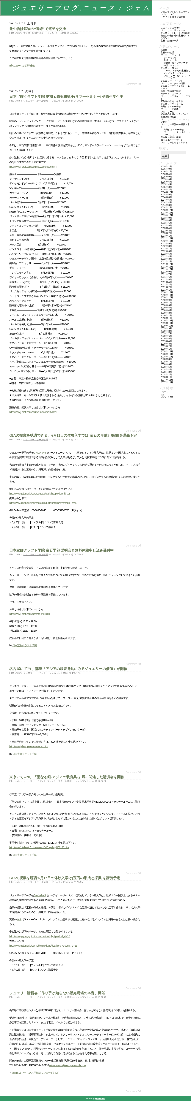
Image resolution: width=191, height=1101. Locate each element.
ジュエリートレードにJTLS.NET (175, 33)
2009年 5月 (166, 338)
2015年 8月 (166, 179)
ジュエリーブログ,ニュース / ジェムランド (94, 8)
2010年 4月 (166, 310)
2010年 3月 (166, 313)
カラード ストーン (171, 93)
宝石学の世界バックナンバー (175, 114)
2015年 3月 (166, 187)
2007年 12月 (167, 379)
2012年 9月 (166, 243)
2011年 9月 (166, 271)
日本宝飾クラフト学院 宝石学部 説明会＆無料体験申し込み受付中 (61, 550)
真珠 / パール (170, 60)
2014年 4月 (166, 202)
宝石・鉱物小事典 (170, 40)
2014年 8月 (166, 197)
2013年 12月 (167, 210)
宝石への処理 (167, 52)
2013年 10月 (167, 215)
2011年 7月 (166, 274)
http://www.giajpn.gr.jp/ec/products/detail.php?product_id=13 (39, 493)
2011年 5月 (166, 279)
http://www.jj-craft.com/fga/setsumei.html (29, 613)
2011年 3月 (166, 284)
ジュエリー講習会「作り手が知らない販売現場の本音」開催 (57, 993)
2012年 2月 (166, 261)
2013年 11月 (167, 212)
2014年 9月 (166, 194)
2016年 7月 (166, 171)
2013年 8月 (166, 220)
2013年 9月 (166, 218)
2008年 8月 (166, 359)
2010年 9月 (166, 300)
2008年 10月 (167, 356)
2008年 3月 (166, 372)
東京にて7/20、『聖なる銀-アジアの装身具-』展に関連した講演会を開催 (66, 777)
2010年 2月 (166, 315)
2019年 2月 (166, 166)
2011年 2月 (166, 287)
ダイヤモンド (170, 57)
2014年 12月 (167, 192)
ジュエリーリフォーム (172, 104)
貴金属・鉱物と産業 (33, 33)
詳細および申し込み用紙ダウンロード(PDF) (35, 1072)
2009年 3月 (166, 344)
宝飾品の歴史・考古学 (172, 101)
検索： (163, 148)
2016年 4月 (166, 174)
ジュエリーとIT (168, 111)
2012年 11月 (167, 241)
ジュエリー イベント (34, 673)
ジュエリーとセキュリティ (174, 142)
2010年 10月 (167, 297)
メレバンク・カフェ (174, 73)
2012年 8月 (166, 246)
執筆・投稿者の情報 (171, 91)
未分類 (164, 50)
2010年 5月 (166, 307)
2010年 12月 (167, 292)
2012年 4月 (166, 256)
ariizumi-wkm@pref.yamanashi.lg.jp (67, 1065)
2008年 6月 (166, 364)
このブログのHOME (170, 27)
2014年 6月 (166, 200)
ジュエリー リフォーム (173, 30)
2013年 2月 (166, 233)
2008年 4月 (166, 369)
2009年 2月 (166, 346)
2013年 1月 (166, 236)
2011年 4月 (166, 282)
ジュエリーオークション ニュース (175, 87)
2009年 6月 (166, 336)
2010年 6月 (166, 305)
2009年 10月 (167, 325)
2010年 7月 (166, 302)
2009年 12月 (167, 320)
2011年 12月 (167, 264)
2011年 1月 (166, 290)
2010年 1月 (166, 318)
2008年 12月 (167, 351)
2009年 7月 (166, 333)
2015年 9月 (166, 176)
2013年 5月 (166, 225)
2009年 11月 (167, 323)
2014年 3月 (166, 205)
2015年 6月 (166, 181)
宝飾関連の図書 (168, 116)
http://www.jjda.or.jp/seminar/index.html (28, 746)
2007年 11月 (167, 382)
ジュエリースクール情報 (35, 100)
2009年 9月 (166, 328)
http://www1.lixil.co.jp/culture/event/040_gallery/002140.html (39, 847)
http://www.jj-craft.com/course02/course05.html (32, 166)
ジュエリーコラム (170, 68)
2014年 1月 (166, 207)
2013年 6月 (166, 223)
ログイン (165, 391)
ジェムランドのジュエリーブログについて (175, 13)
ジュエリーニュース (171, 55)
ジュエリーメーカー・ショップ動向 (175, 120)
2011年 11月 (167, 266)
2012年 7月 (166, 248)
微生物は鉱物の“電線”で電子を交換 (37, 29)
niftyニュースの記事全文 (22, 65)
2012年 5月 (166, 254)
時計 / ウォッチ (171, 65)
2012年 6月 (166, 251)
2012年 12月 (167, 238)
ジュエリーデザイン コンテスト (175, 97)
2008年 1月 (166, 377)
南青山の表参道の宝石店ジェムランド (175, 36)
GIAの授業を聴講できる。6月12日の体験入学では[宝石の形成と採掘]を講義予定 (73, 435)
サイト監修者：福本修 (174, 17)
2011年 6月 (166, 277)
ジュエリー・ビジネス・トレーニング (177, 77)
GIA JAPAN (40, 452)
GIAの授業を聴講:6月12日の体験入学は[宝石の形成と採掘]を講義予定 (64, 878)
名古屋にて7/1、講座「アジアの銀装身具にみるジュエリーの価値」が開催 (68, 669)
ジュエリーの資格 (170, 109)
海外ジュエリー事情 (171, 106)
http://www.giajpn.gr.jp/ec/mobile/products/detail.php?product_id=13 (43, 502)
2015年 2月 (166, 189)
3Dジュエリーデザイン (172, 140)
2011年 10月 (167, 269)
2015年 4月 (166, 184)
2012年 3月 (166, 259)
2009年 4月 (166, 341)
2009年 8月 (166, 331)
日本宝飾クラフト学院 (24, 645)
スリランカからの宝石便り (177, 70)
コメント (167, 396)
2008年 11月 (167, 354)
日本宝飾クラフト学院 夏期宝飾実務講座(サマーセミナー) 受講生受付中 (66, 97)
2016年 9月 (166, 169)
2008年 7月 (166, 361)
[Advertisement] (53, 76)
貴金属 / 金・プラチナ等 (176, 62)
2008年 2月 (166, 374)
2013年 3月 (166, 230)
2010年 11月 (167, 295)
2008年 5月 (166, 367)
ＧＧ (19, 919)
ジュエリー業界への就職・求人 (175, 125)
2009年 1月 (166, 349)
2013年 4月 (166, 228)
